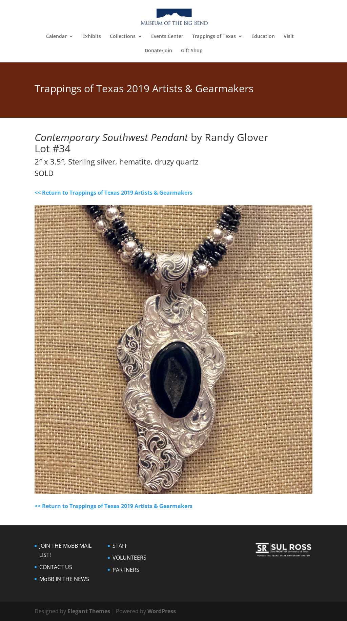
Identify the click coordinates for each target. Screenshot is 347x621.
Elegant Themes (88, 611)
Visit (289, 36)
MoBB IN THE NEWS (64, 579)
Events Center (167, 36)
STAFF (120, 545)
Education (263, 36)
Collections (123, 36)
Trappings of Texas (214, 36)
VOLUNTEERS (129, 557)
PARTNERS (126, 570)
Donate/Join (158, 51)
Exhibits (91, 36)
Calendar (56, 36)
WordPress (161, 611)
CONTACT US (55, 567)
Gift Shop (192, 51)
